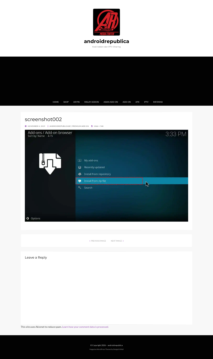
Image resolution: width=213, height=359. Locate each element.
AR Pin (76, 102)
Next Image (116, 241)
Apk (138, 102)
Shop (66, 102)
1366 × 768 (98, 126)
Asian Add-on (111, 102)
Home (56, 102)
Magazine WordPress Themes (100, 349)
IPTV (146, 102)
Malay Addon (91, 102)
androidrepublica (106, 41)
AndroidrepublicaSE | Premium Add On (69, 126)
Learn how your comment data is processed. (85, 326)
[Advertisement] (106, 79)
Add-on (127, 102)
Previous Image (98, 241)
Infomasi (158, 102)
